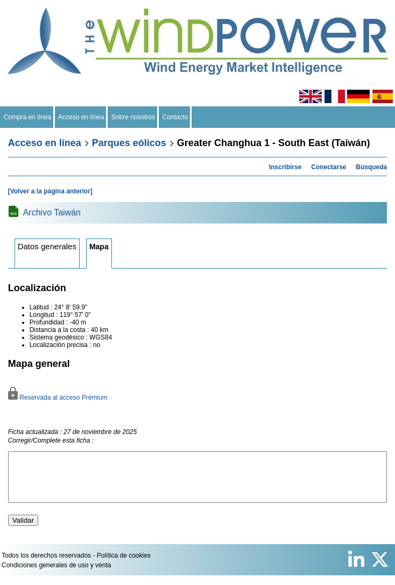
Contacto (175, 117)
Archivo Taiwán (52, 212)
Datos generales (47, 246)
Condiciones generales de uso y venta (56, 575)
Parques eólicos (129, 143)
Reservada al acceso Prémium (58, 397)
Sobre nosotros (133, 117)
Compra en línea (27, 117)
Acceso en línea (81, 117)
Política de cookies (124, 565)
